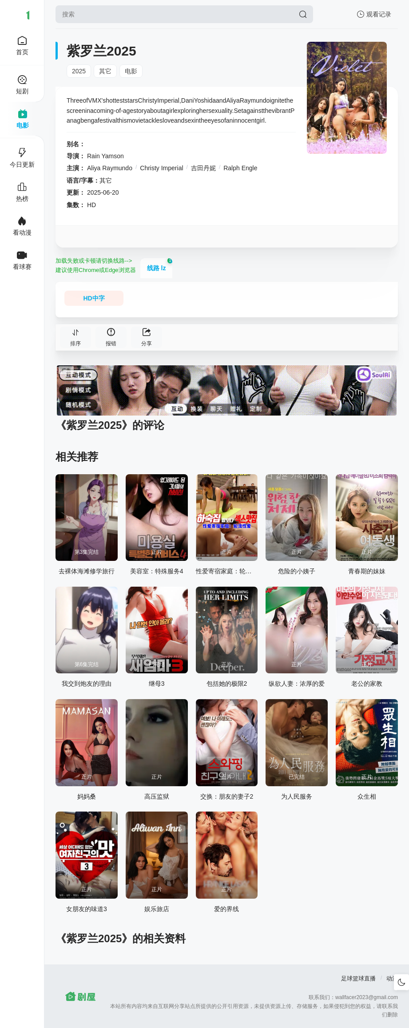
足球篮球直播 (358, 978)
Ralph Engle (240, 168)
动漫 (392, 978)
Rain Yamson (105, 156)
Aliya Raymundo (109, 168)
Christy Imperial (161, 168)
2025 (79, 71)
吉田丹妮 (203, 168)
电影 (131, 71)
